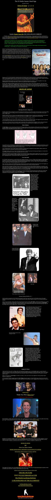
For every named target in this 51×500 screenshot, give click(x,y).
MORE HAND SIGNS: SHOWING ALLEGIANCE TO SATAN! (25, 449)
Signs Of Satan (22, 5)
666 (25, 445)
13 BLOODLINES (25, 480)
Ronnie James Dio (18, 34)
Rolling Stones (18, 467)
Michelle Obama (25, 392)
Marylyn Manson (23, 57)
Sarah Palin (23, 438)
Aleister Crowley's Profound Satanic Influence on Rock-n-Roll (25, 470)
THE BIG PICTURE (25, 473)
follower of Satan (36, 419)
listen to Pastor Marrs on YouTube (32, 37)
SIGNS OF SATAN (25, 89)
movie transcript (8, 55)
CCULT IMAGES (28, 475)
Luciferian (25, 478)
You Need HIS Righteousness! (25, 485)
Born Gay (30, 395)
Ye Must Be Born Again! (25, 484)
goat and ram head (38, 467)
